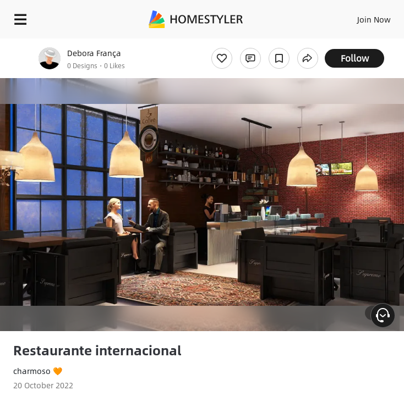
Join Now (374, 19)
